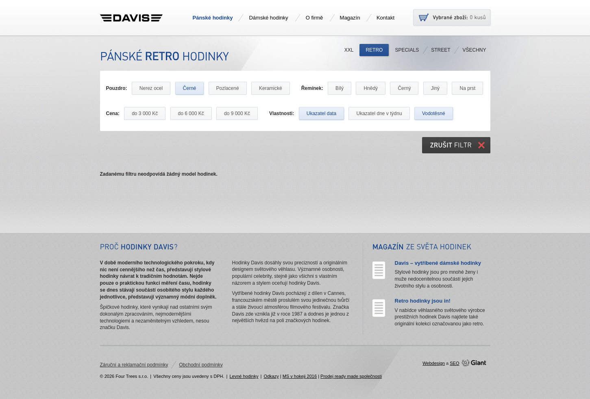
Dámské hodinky (268, 18)
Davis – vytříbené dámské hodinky (438, 263)
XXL (349, 50)
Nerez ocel (151, 88)
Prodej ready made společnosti (351, 376)
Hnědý (371, 88)
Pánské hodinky (213, 18)
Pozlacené (227, 88)
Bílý (339, 88)
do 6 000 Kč (191, 113)
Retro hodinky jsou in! (423, 301)
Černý (404, 88)
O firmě (314, 18)
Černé (189, 88)
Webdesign (433, 363)
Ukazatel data (321, 113)
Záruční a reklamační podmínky (134, 365)
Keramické (270, 88)
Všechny (474, 50)
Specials (407, 50)
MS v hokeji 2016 (300, 376)
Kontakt (385, 18)
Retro (374, 50)
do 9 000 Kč (237, 113)
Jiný (435, 88)
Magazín (350, 18)
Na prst (467, 88)
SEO (454, 363)
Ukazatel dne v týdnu (379, 113)
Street (440, 50)
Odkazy (271, 376)
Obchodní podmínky (200, 365)
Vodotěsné (433, 113)
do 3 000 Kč (145, 113)
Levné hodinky (243, 376)
